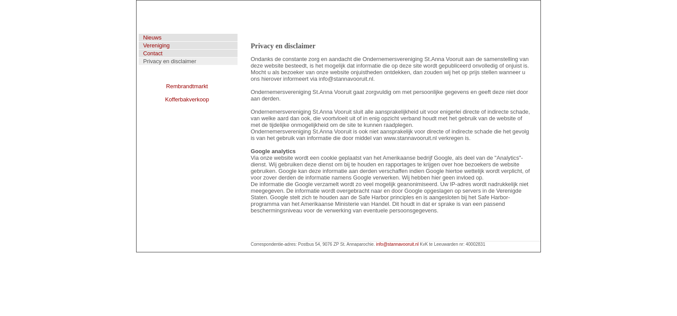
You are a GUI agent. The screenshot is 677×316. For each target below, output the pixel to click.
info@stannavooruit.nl (397, 244)
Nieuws (152, 37)
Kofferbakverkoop (187, 99)
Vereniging (156, 45)
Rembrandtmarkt (187, 86)
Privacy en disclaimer (169, 61)
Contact (152, 53)
